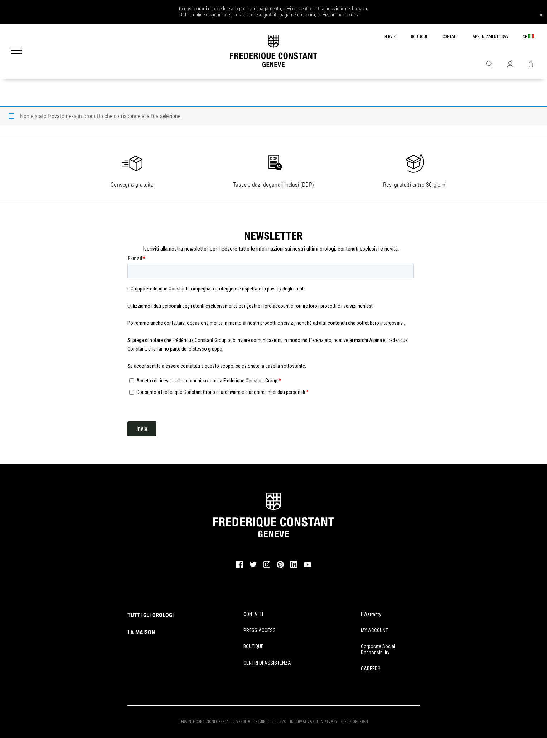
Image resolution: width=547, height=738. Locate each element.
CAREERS (371, 668)
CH (528, 36)
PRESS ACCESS (259, 630)
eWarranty (371, 614)
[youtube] (307, 565)
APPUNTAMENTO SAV (490, 36)
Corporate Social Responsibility (378, 649)
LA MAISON (141, 632)
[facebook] (239, 567)
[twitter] (253, 566)
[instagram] (266, 567)
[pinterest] (280, 567)
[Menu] (16, 51)
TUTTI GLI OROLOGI (150, 615)
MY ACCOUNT (374, 630)
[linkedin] (293, 567)
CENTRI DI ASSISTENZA (267, 663)
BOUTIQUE (419, 36)
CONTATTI (450, 36)
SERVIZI (390, 36)
